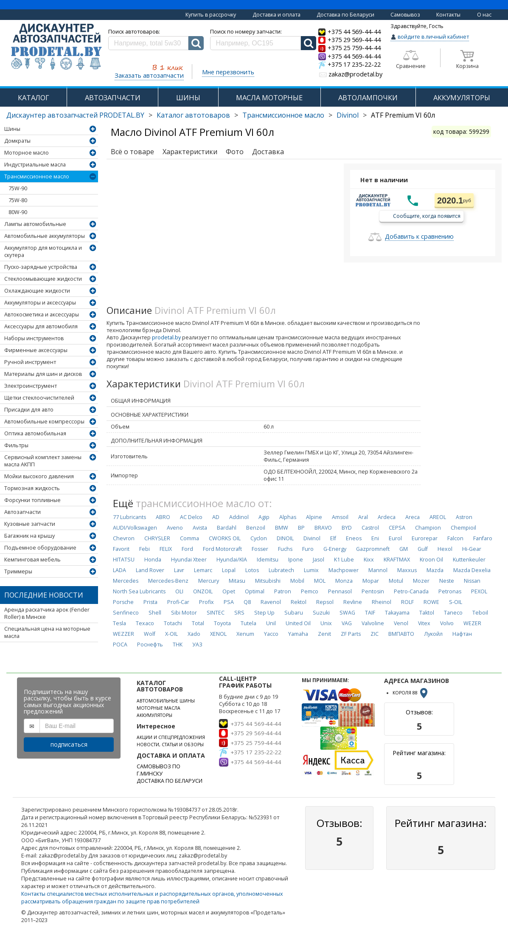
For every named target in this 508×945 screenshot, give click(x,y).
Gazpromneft (373, 549)
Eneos (354, 538)
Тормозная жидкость (32, 488)
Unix (326, 623)
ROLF (407, 602)
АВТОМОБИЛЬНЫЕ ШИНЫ (166, 701)
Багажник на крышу (29, 535)
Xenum (245, 634)
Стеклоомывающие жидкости (43, 278)
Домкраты (17, 140)
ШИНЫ (188, 97)
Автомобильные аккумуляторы (44, 236)
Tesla (119, 623)
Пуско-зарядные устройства (40, 267)
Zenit (324, 634)
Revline (352, 602)
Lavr (179, 570)
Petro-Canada (411, 591)
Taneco (453, 612)
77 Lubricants (129, 517)
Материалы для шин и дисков (43, 374)
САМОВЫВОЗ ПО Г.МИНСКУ (158, 770)
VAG (347, 623)
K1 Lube (344, 559)
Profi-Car (178, 602)
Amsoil (340, 517)
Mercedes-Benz (168, 580)
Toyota (222, 623)
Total (198, 623)
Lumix (311, 570)
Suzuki (321, 612)
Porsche (123, 602)
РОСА (120, 644)
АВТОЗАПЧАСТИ (112, 97)
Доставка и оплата (276, 14)
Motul (396, 580)
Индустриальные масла (35, 164)
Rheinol (381, 602)
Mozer (421, 580)
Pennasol (340, 591)
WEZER (472, 623)
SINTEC (216, 612)
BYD (347, 527)
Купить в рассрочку (210, 14)
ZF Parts (351, 634)
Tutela (248, 623)
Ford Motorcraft (222, 549)
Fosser (260, 549)
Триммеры (18, 571)
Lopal (229, 570)
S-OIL (455, 602)
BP (301, 527)
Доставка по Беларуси (345, 14)
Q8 (247, 602)
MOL (320, 580)
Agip (263, 517)
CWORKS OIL (225, 538)
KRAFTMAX (397, 559)
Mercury (208, 580)
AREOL (437, 517)
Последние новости (43, 595)
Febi (144, 549)
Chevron (124, 538)
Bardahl (226, 527)
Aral (363, 517)
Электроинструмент (30, 385)
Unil (271, 623)
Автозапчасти (22, 512)
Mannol (377, 570)
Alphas (287, 517)
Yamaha (298, 634)
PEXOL (479, 591)
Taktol (426, 612)
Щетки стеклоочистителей (39, 397)
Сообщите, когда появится (426, 215)
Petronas (449, 591)
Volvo (447, 623)
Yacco (271, 634)
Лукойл (433, 634)
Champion (428, 527)
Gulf (423, 549)
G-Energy (334, 549)
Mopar (370, 580)
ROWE (431, 602)
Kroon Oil (431, 559)
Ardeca (387, 517)
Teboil (480, 612)
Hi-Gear (471, 549)
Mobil (297, 580)
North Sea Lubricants (139, 591)
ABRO (163, 517)
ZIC (374, 634)
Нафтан (462, 634)
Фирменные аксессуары (35, 350)
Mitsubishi (268, 580)
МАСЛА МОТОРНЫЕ (269, 97)
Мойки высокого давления (39, 476)
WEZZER (123, 634)
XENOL (218, 634)
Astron (464, 517)
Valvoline (373, 623)
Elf (333, 538)
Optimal (254, 591)
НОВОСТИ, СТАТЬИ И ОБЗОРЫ (170, 745)
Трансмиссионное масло (283, 115)
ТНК (177, 644)
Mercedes (125, 580)
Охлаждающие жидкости (37, 290)
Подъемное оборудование (40, 547)
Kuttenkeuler (469, 559)
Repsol (325, 602)
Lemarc (203, 570)
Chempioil (463, 527)
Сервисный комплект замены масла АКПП (42, 461)
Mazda (435, 570)
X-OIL (171, 634)
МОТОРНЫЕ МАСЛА (158, 708)
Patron (282, 591)
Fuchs (285, 549)
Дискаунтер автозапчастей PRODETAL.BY (75, 115)
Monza (344, 580)
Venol (401, 623)
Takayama (397, 612)
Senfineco (126, 612)
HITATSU (124, 559)
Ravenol (271, 602)
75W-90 (17, 188)
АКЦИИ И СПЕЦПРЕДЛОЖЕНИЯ (171, 737)
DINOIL (285, 538)
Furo (308, 549)
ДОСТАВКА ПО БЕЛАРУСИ (169, 780)
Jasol (318, 559)
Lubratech (281, 570)
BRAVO (323, 527)
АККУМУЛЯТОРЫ (154, 715)
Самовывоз (405, 14)
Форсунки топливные (32, 500)
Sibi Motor (184, 612)
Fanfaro (482, 538)
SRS (239, 612)
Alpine (314, 517)
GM (403, 549)
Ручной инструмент (30, 362)
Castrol (370, 527)
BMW (281, 527)
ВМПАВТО (401, 634)
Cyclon (258, 538)
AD (215, 517)
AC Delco (191, 517)
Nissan (472, 580)
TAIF (370, 612)
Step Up (264, 612)
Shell (155, 612)
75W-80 (17, 200)
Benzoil (255, 527)
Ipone (295, 559)
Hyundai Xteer (189, 559)
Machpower (343, 570)
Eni (375, 538)
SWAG (347, 612)
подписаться (69, 744)
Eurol (395, 538)
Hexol (445, 549)
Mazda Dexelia (472, 570)
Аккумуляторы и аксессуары (40, 302)
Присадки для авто (28, 409)
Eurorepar (425, 538)
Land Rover (150, 570)
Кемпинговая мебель (32, 559)
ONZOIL (203, 591)
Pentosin (373, 591)
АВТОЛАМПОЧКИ (368, 97)
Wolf (149, 634)
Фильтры (16, 445)
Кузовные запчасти (29, 524)
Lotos (252, 570)
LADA (119, 570)
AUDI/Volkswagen (135, 527)
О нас (484, 14)
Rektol (298, 602)
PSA (229, 602)
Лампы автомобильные (35, 224)
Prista (150, 602)
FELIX (166, 549)
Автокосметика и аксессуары (41, 314)
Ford (187, 549)
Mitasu (237, 580)
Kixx (369, 559)
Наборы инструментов (34, 338)
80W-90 (17, 212)
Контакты (448, 14)
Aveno (175, 527)
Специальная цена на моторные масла (47, 632)
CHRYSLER (157, 538)
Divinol (348, 115)
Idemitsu (267, 559)
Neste (446, 580)
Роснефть (150, 644)
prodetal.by (166, 337)
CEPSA (397, 527)
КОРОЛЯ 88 (411, 693)
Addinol (239, 517)
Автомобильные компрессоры (44, 421)
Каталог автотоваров (193, 115)
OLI (179, 591)
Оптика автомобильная (35, 433)
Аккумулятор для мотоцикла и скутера (43, 251)
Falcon (455, 538)
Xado (194, 634)
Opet (228, 591)
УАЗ (197, 644)
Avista (200, 527)
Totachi (173, 623)
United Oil (298, 623)
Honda (152, 559)
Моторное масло (26, 152)
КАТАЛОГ (33, 97)
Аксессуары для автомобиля (41, 326)
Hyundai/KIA (231, 559)
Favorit (121, 549)
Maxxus (407, 570)
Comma (189, 538)
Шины (12, 129)
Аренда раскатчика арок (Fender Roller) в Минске (47, 613)
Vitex (424, 623)
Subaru (293, 612)
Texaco (145, 623)
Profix (206, 602)
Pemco (309, 591)
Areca (412, 517)
